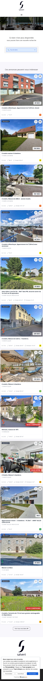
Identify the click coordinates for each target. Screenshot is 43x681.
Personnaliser (8, 673)
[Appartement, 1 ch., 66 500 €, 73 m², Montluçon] (21, 232)
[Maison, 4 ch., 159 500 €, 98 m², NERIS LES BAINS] (21, 141)
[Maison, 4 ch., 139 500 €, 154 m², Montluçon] (21, 371)
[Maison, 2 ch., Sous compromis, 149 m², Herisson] (21, 417)
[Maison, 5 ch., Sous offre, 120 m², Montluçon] (21, 462)
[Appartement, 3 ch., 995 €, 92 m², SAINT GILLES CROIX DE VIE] (21, 509)
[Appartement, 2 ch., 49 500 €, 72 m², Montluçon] (21, 95)
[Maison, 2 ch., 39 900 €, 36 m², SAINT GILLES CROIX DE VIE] (21, 280)
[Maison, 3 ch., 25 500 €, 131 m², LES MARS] (21, 555)
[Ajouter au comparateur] (40, 76)
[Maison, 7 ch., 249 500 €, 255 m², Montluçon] (21, 326)
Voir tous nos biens (21, 628)
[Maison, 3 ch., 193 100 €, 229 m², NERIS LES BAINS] (21, 186)
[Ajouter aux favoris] (36, 76)
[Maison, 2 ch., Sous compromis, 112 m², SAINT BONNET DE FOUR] (21, 601)
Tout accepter (32, 673)
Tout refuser (21, 673)
